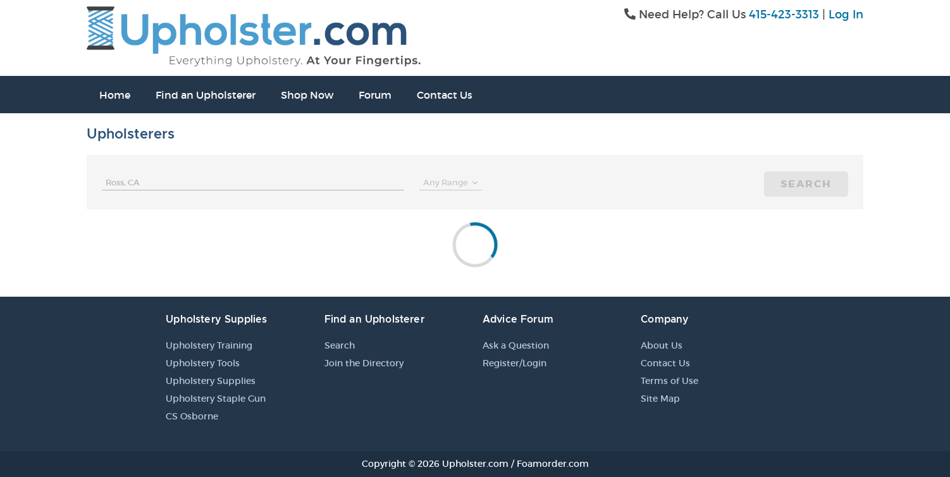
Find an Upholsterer (206, 95)
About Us (661, 345)
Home (114, 95)
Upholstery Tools (203, 363)
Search (806, 183)
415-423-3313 (784, 15)
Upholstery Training (209, 345)
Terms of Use (669, 381)
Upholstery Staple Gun (216, 398)
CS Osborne (192, 416)
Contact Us (444, 95)
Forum (375, 95)
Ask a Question (516, 345)
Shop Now (307, 95)
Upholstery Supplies (211, 381)
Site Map (660, 398)
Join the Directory (364, 363)
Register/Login (514, 363)
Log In (846, 15)
